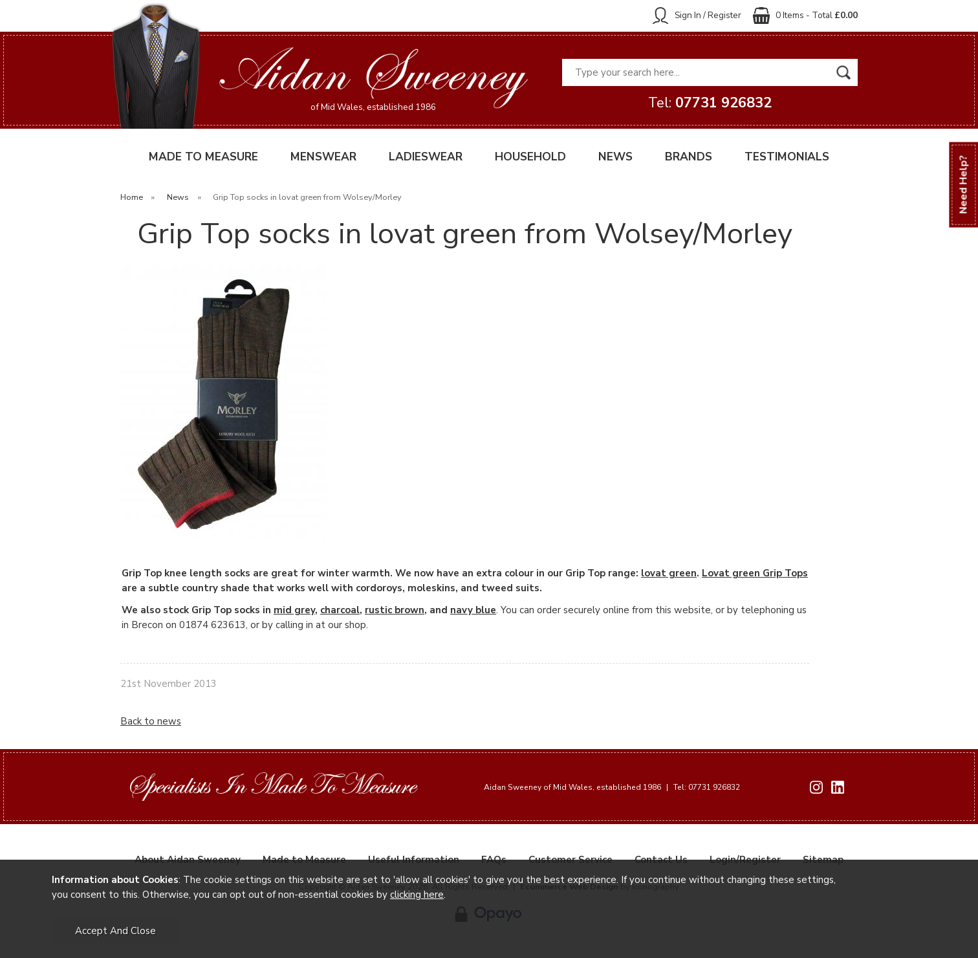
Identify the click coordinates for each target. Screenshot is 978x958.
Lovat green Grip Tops (755, 573)
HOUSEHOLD (530, 156)
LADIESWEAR (425, 156)
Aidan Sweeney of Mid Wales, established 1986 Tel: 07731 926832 (612, 787)
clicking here (417, 894)
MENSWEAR (323, 156)
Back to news (150, 721)
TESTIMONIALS (786, 156)
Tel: (710, 103)
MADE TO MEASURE (203, 156)
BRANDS (688, 156)
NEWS (615, 156)
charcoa (338, 610)
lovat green (669, 573)
